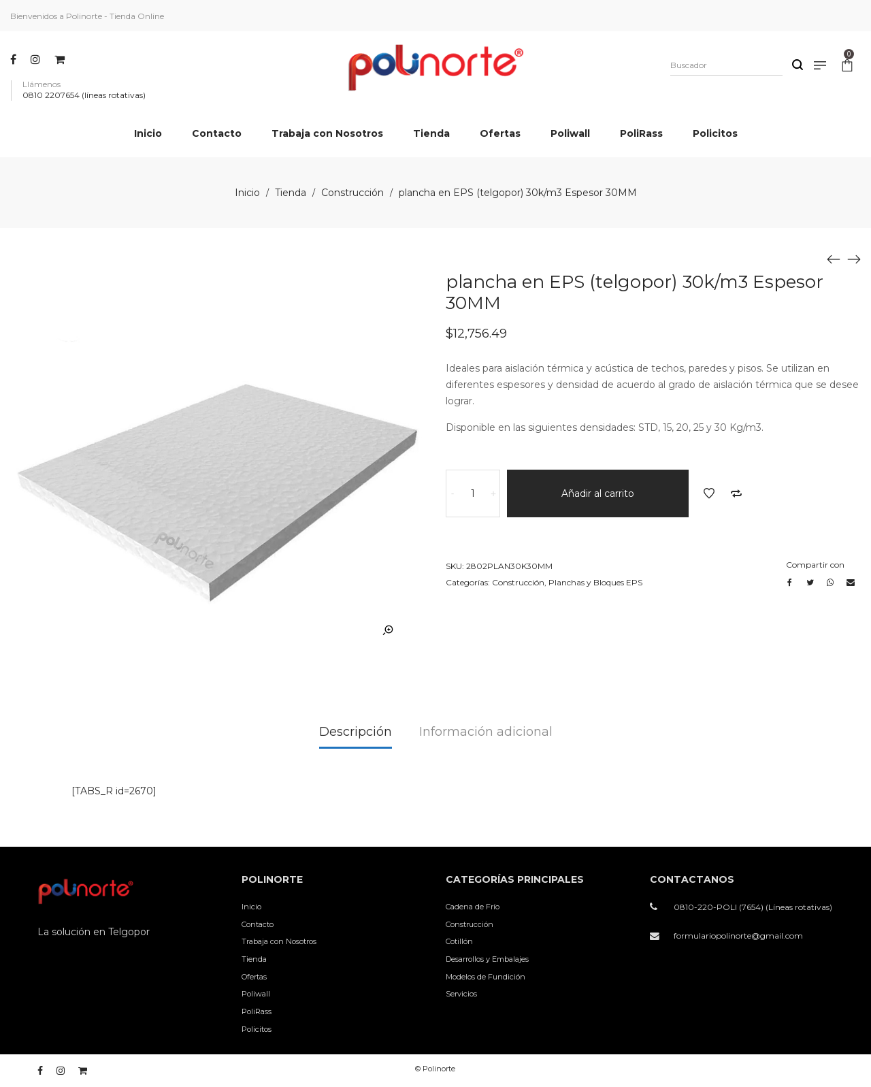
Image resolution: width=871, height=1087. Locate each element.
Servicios (461, 994)
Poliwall (256, 994)
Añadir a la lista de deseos (709, 493)
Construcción (352, 192)
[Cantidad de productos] (473, 493)
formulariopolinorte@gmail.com (738, 935)
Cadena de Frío (472, 906)
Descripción (355, 731)
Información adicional (486, 731)
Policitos (257, 1029)
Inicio (247, 192)
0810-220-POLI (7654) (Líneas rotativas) (753, 907)
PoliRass (257, 1011)
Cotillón (459, 941)
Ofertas (254, 976)
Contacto (258, 924)
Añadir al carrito (597, 493)
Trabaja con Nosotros (279, 941)
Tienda (290, 192)
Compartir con (815, 564)
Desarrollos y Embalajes (487, 959)
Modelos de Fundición (485, 976)
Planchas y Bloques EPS (595, 582)
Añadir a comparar (736, 493)
